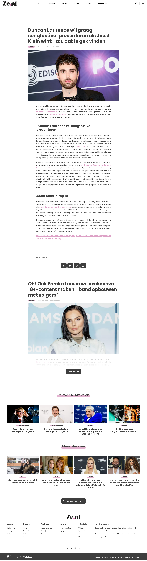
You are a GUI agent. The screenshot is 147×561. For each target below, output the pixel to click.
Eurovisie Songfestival (46, 112)
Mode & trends (46, 528)
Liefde (76, 3)
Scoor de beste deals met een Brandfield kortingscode (116, 528)
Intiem (62, 537)
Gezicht (26, 531)
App (83, 265)
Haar (25, 528)
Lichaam (26, 537)
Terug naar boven (72, 501)
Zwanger (10, 531)
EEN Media (28, 557)
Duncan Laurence (57, 114)
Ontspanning (28, 534)
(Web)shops (45, 531)
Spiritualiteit (82, 531)
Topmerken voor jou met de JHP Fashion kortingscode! (115, 534)
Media (80, 537)
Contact (137, 557)
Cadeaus (44, 534)
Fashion (64, 3)
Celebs (31, 46)
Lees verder (73, 371)
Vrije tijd (81, 528)
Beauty (52, 3)
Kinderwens (11, 528)
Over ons (105, 557)
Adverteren (112, 557)
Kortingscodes (103, 3)
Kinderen (10, 534)
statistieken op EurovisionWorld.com (55, 207)
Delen (64, 265)
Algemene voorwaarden (125, 557)
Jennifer (57, 46)
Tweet (70, 265)
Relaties (63, 534)
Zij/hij (62, 531)
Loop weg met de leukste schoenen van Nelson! (113, 537)
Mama (40, 3)
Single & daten (65, 528)
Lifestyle (88, 3)
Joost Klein (80, 146)
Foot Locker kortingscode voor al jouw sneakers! (113, 531)
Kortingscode (102, 524)
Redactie (97, 557)
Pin (77, 265)
